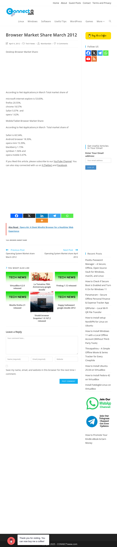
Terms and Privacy (102, 2)
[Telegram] (54, 216)
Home (56, 2)
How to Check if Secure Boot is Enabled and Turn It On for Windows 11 (98, 285)
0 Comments (62, 43)
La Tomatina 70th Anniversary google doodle (42, 287)
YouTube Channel (63, 161)
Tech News (30, 43)
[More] (42, 220)
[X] (29, 216)
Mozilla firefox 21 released (17, 306)
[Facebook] (16, 216)
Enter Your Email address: (94, 154)
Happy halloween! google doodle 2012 (66, 306)
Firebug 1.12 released (66, 285)
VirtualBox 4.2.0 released (17, 287)
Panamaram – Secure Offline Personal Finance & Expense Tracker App (97, 298)
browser (13, 240)
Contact (87, 2)
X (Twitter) (47, 165)
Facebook (62, 165)
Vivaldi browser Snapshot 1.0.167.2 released (42, 318)
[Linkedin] (42, 216)
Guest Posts (75, 2)
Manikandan (46, 43)
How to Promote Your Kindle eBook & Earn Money (96, 438)
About (64, 2)
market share (22, 240)
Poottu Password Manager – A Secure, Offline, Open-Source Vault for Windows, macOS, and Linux (96, 268)
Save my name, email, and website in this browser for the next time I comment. (40, 371)
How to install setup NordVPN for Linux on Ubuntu (96, 321)
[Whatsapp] (67, 216)
